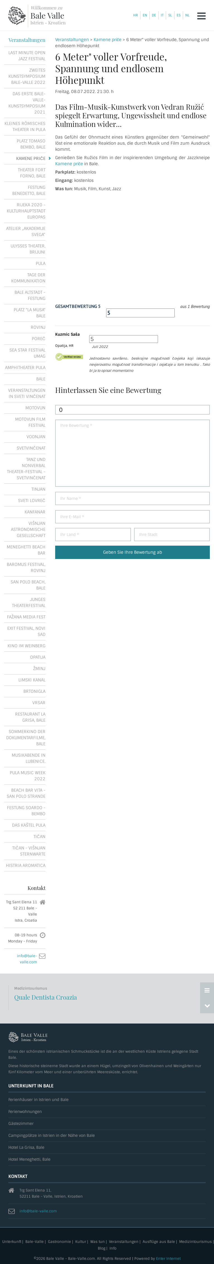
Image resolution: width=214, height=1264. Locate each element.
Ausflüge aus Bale (159, 1242)
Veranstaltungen (72, 39)
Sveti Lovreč (31, 500)
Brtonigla (34, 691)
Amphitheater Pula (25, 367)
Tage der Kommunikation (28, 278)
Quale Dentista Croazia (45, 997)
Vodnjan (35, 437)
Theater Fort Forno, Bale (31, 173)
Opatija (37, 657)
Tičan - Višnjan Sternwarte (28, 851)
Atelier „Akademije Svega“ (25, 231)
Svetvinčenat (31, 448)
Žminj (39, 668)
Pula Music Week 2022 (27, 776)
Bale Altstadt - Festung (29, 295)
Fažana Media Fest (26, 617)
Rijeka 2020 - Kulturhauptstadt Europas (26, 211)
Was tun (97, 1242)
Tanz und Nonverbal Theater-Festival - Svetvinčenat (26, 469)
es (179, 15)
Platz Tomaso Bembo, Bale (31, 144)
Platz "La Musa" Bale (29, 313)
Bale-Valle (34, 1242)
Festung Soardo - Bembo (26, 811)
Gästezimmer (21, 1123)
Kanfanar (35, 512)
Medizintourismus (195, 1242)
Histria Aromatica (25, 865)
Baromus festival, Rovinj (26, 567)
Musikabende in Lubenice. (28, 758)
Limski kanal (31, 680)
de (154, 15)
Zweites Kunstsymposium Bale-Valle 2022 (26, 76)
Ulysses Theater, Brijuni (28, 249)
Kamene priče (108, 39)
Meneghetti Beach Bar (26, 550)
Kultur (80, 1242)
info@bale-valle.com (38, 1211)
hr (135, 15)
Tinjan (38, 489)
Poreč (38, 339)
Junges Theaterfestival (28, 602)
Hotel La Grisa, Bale (26, 1147)
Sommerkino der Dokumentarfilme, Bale (25, 738)
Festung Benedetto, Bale (28, 190)
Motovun (35, 408)
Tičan (39, 836)
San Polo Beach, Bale (28, 585)
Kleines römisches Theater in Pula (24, 126)
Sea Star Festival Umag (27, 353)
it (162, 15)
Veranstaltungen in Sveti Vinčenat (26, 393)
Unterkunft (11, 1242)
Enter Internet (168, 1258)
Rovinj (38, 327)
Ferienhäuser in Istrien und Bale (38, 1099)
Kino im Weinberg (26, 646)
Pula (40, 263)
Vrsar (38, 703)
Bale (40, 379)
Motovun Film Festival (30, 422)
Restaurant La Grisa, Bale (30, 717)
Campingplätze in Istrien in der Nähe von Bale (51, 1135)
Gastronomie (59, 1242)
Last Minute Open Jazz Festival (26, 56)
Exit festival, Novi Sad (26, 631)
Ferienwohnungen (25, 1111)
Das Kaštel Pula (28, 825)
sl (170, 15)
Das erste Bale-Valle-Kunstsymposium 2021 (26, 103)
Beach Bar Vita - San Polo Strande (26, 793)
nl (187, 15)
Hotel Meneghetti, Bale (29, 1159)
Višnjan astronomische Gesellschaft (28, 529)
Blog (101, 1248)
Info (113, 1248)
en (145, 15)
